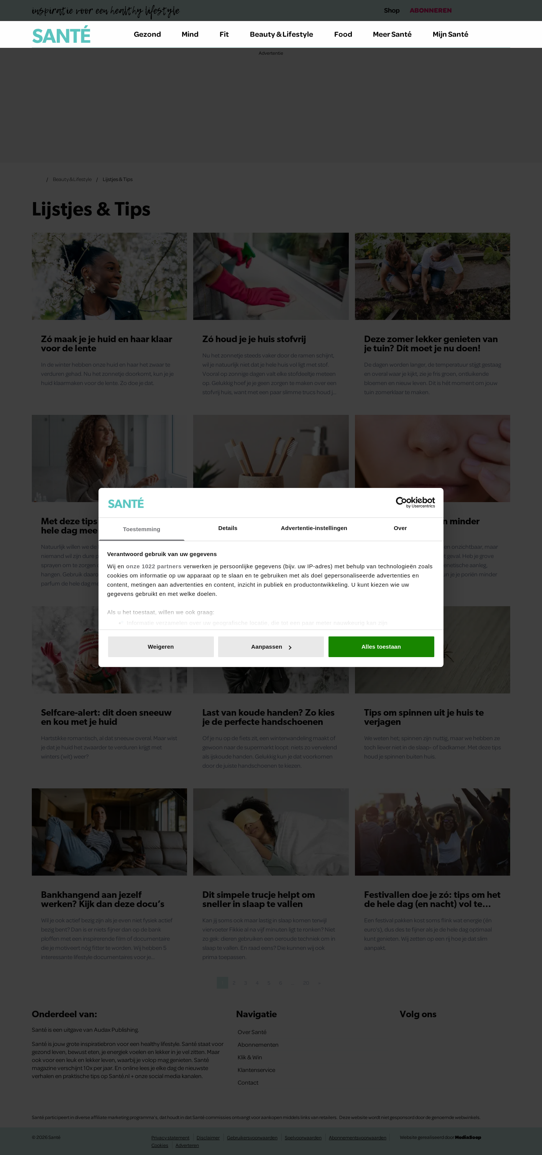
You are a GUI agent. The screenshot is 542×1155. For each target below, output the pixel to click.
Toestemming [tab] (142, 529)
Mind (194, 34)
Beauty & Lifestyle (286, 34)
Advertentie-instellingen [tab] (314, 528)
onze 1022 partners (154, 566)
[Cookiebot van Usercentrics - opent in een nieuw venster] (401, 502)
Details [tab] (228, 528)
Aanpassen (271, 646)
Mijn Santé (456, 34)
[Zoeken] (504, 34)
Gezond (152, 34)
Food (347, 34)
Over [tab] (400, 528)
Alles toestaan (381, 646)
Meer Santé (396, 34)
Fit (229, 34)
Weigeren (161, 646)
